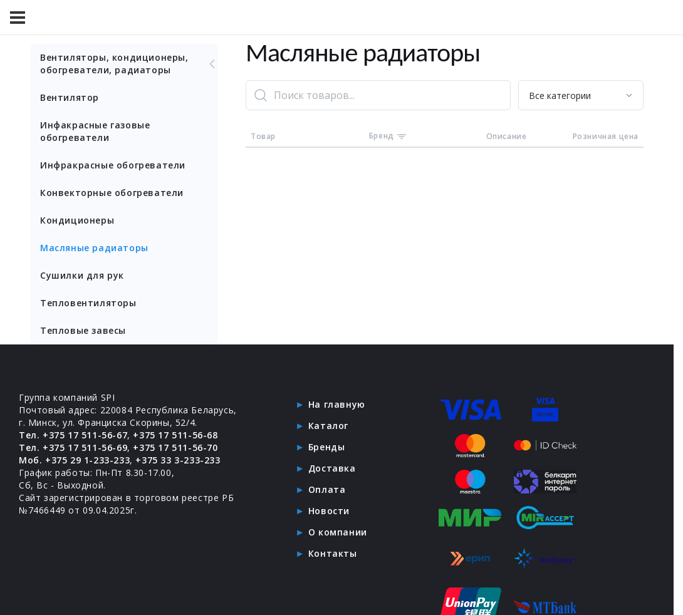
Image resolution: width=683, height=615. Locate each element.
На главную (336, 404)
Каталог (328, 426)
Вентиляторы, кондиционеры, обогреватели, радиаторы (129, 63)
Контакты (332, 553)
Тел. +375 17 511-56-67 (73, 435)
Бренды (326, 447)
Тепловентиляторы (88, 303)
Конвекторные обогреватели (112, 193)
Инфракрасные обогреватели (112, 165)
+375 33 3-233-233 (177, 460)
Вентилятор (69, 97)
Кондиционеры (77, 220)
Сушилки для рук (82, 275)
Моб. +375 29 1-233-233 (74, 460)
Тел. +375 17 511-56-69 (73, 447)
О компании (337, 532)
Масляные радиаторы (94, 248)
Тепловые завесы (83, 330)
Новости (329, 511)
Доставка (332, 468)
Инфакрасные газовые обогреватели (95, 131)
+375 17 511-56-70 (175, 447)
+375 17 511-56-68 (175, 435)
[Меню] (18, 18)
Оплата (327, 489)
